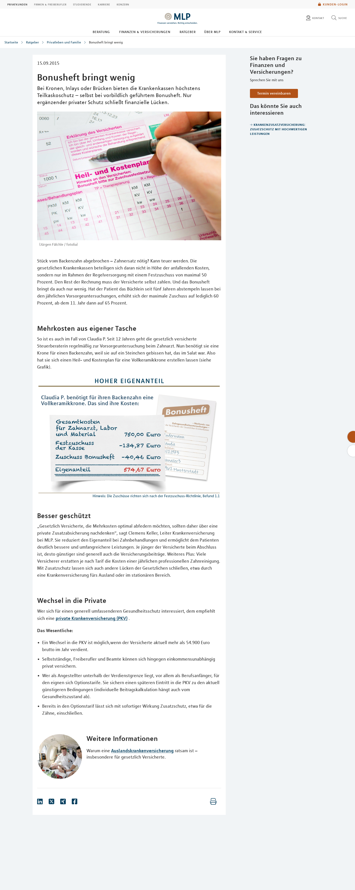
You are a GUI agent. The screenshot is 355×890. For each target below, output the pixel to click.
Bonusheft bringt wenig (106, 42)
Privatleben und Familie (64, 42)
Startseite (11, 42)
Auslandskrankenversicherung (142, 750)
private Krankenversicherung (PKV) (91, 618)
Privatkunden (17, 4)
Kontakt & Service (245, 31)
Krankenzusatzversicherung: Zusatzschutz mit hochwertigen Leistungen (278, 129)
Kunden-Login (333, 4)
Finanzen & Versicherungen (144, 31)
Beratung (101, 31)
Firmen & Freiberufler (50, 4)
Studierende (82, 4)
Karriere (104, 4)
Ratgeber (188, 31)
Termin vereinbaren (274, 93)
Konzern (123, 4)
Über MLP (212, 31)
